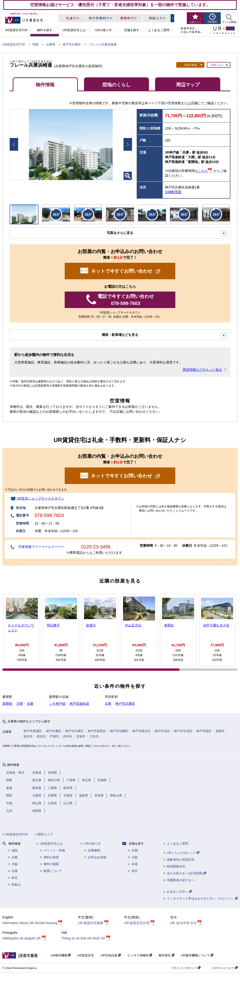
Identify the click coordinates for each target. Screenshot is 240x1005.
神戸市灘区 (53, 731)
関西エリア (45, 834)
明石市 (28, 736)
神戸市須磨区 (119, 731)
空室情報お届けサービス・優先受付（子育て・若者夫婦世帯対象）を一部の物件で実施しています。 (120, 4)
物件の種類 (51, 864)
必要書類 (94, 850)
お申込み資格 (97, 857)
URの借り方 (92, 843)
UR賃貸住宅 (85, 955)
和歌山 (16, 884)
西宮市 (41, 736)
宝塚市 (80, 736)
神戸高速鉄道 (79, 703)
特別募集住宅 (176, 866)
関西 (35, 44)
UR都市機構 (61, 955)
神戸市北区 (162, 731)
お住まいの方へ (179, 891)
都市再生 (166, 955)
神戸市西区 (204, 731)
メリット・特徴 (54, 850)
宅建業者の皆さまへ (180, 880)
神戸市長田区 (97, 731)
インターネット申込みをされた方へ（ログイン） (202, 898)
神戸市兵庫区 (72, 44)
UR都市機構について (197, 955)
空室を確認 (190, 64)
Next (128, 144)
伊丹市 (67, 736)
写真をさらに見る (120, 233)
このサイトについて (224, 968)
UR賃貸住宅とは (51, 843)
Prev (14, 144)
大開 (19, 703)
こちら (203, 171)
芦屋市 (54, 736)
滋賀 (15, 850)
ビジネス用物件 (139, 955)
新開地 (7, 703)
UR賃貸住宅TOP (13, 44)
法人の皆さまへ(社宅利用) (186, 873)
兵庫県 (50, 44)
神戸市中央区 (183, 731)
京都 (15, 857)
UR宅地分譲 (110, 955)
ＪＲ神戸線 (57, 703)
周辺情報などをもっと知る (202, 369)
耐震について (53, 871)
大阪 (15, 864)
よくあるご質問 (177, 843)
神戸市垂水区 (141, 731)
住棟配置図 (173, 192)
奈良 (15, 878)
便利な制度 (51, 857)
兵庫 (30, 703)
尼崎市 (220, 731)
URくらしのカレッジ (183, 853)
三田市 (94, 736)
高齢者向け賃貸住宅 (180, 859)
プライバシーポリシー (185, 968)
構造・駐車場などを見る (120, 335)
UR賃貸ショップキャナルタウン (40, 498)
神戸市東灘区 (33, 731)
